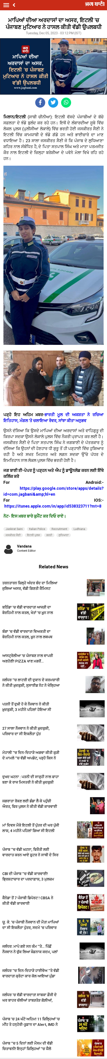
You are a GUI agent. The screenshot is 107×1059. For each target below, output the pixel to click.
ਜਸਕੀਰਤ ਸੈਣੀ (13, 535)
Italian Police (37, 529)
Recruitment (59, 529)
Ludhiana (79, 529)
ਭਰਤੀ (49, 535)
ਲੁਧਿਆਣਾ (64, 535)
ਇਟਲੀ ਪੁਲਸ (33, 535)
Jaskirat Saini (14, 529)
